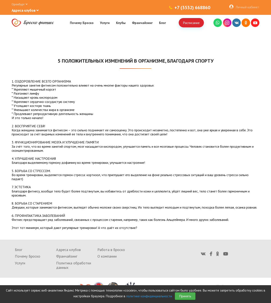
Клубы (121, 23)
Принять (185, 296)
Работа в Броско (111, 249)
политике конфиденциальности (149, 296)
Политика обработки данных (73, 265)
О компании (107, 256)
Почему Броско (82, 23)
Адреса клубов (68, 249)
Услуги (105, 23)
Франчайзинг (142, 23)
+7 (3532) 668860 (192, 7)
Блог (162, 23)
